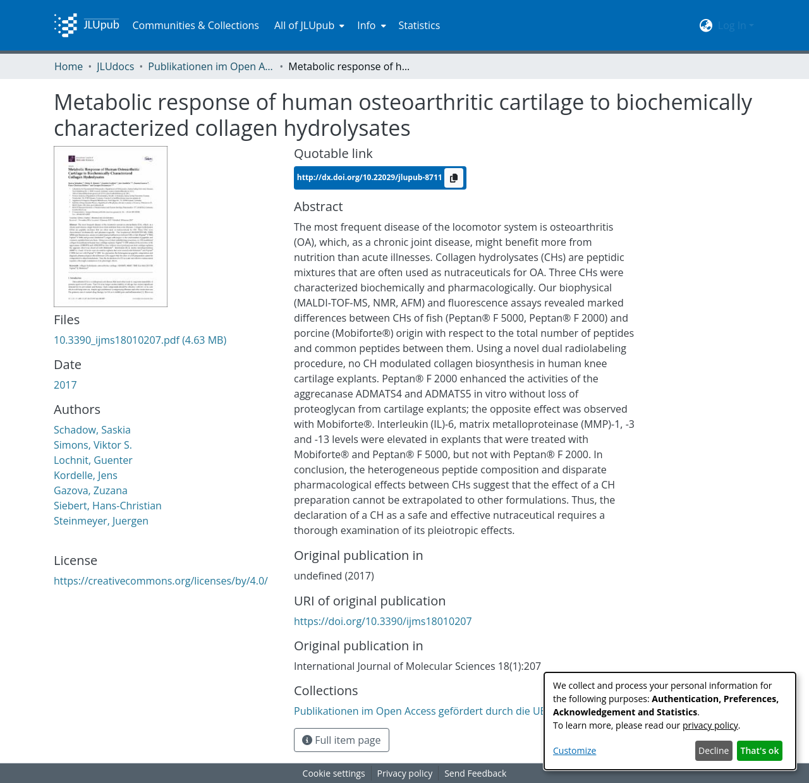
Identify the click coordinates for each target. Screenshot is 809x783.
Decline (713, 750)
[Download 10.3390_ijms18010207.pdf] (140, 340)
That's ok (760, 750)
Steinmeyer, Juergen (101, 521)
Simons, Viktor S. (93, 445)
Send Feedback (475, 773)
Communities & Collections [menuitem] (195, 25)
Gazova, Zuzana (91, 490)
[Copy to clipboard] (453, 178)
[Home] (86, 25)
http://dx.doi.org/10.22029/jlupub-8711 (370, 176)
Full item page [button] (341, 740)
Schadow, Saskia (92, 430)
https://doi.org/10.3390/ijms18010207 (383, 621)
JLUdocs (115, 66)
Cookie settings (334, 773)
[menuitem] (308, 25)
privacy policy (710, 725)
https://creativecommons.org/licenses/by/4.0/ (161, 581)
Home (68, 66)
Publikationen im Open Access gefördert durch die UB (211, 66)
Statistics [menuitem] (420, 25)
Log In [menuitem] (732, 25)
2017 (65, 385)
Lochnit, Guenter (93, 460)
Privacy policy (405, 773)
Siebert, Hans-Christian (108, 506)
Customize (574, 750)
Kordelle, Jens (86, 475)
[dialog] (670, 721)
